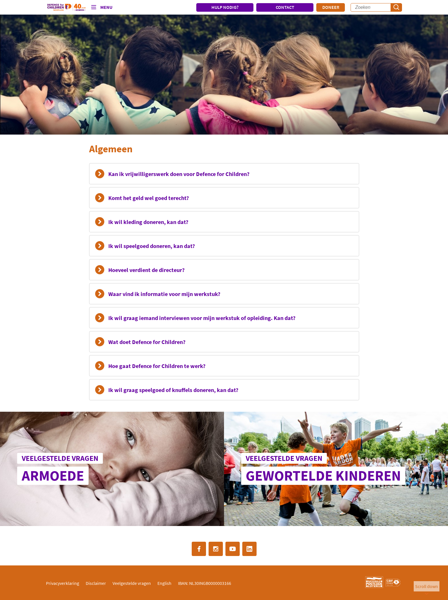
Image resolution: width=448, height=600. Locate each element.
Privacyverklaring (62, 583)
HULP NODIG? (225, 7)
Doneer (330, 7)
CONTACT (285, 7)
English (164, 583)
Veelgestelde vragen (132, 583)
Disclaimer (96, 583)
